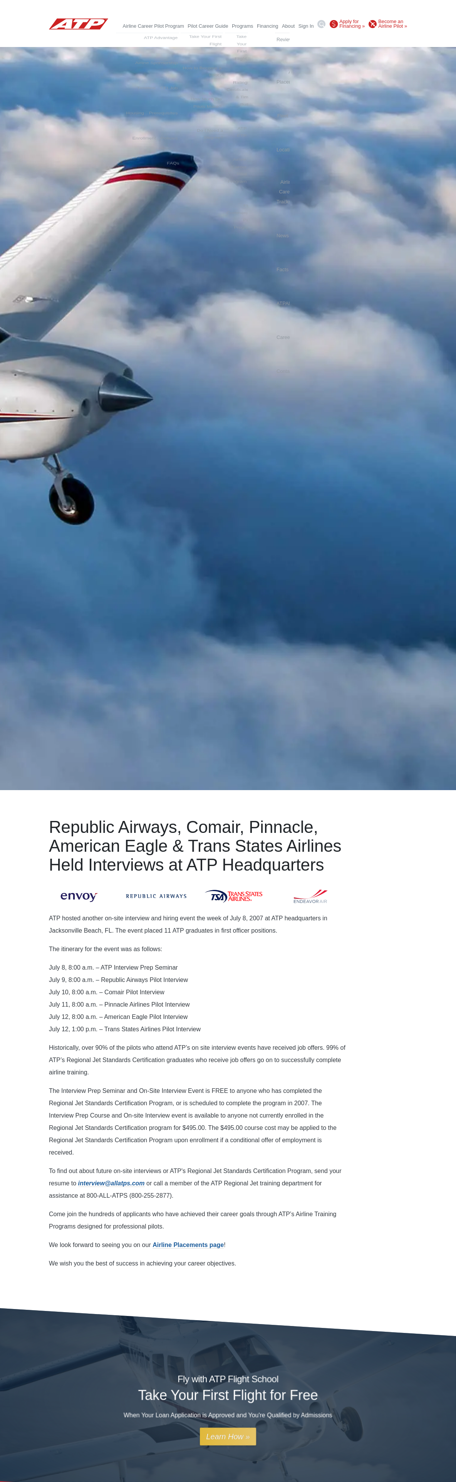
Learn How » (228, 1436)
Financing (267, 26)
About (288, 26)
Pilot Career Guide (208, 26)
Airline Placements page (188, 1245)
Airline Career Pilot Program (153, 26)
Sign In (306, 26)
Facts (320, 39)
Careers (377, 39)
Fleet (206, 39)
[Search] (321, 25)
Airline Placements (176, 39)
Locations (227, 39)
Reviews (141, 39)
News (303, 39)
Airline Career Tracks (267, 39)
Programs (242, 26)
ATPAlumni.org (346, 39)
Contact (398, 39)
